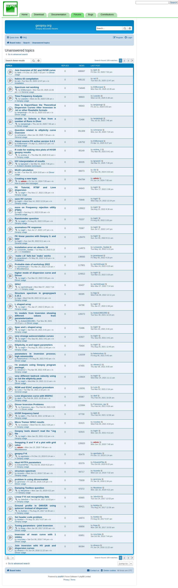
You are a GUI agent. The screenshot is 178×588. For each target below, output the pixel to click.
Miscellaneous (23, 269)
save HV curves (23, 199)
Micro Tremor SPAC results (29, 422)
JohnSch (24, 499)
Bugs (90, 14)
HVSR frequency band (27, 413)
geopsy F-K (21, 453)
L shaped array (23, 304)
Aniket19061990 (28, 321)
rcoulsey (24, 425)
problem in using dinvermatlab (31, 479)
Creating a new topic (26, 178)
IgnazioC (24, 164)
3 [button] (128, 60)
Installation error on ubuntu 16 (31, 247)
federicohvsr (22, 359)
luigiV (23, 193)
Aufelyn (24, 511)
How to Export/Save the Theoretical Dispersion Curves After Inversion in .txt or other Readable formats (35, 107)
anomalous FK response (28, 227)
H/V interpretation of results (30, 161)
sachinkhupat (23, 267)
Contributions (107, 14)
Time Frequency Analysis (28, 96)
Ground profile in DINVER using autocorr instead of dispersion (35, 507)
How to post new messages (26, 183)
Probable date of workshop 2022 (32, 264)
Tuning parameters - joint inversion (34, 525)
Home (25, 14)
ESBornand (26, 90)
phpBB (60, 577)
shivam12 (21, 370)
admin (24, 181)
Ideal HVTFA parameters (28, 462)
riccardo (20, 473)
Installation (19, 83)
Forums (77, 14)
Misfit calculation (24, 170)
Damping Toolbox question (29, 488)
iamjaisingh (22, 112)
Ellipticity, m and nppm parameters (34, 345)
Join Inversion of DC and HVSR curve (35, 70)
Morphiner (25, 491)
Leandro (24, 99)
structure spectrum (25, 471)
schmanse (21, 135)
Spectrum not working (27, 87)
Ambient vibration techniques (29, 166)
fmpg (23, 528)
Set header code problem (28, 517)
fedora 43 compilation (26, 78)
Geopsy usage (23, 101)
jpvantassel (22, 258)
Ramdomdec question (27, 218)
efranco (20, 550)
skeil (19, 398)
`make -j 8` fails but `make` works (33, 256)
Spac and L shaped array (28, 327)
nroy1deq (21, 539)
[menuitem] (23, 37)
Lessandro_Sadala (25, 250)
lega (19, 298)
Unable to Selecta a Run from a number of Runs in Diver (35, 120)
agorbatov (25, 456)
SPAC (18, 284)
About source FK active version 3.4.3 (35, 141)
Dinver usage (20, 115)
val (18, 81)
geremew (21, 482)
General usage (28, 92)
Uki (18, 172)
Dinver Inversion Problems (29, 404)
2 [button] (124, 60)
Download (39, 14)
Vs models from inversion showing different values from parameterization (35, 316)
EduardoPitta (22, 465)
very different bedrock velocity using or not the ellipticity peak (35, 377)
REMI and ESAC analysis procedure (34, 387)
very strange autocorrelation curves (34, 336)
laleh (19, 73)
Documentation (58, 14)
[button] (132, 61)
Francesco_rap (27, 407)
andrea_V (25, 155)
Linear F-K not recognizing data (32, 496)
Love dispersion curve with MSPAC (34, 396)
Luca (19, 390)
